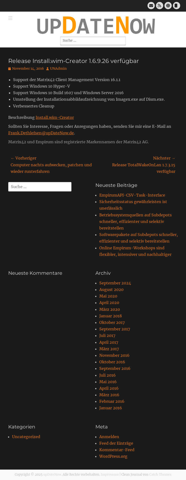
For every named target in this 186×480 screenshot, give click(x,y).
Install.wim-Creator (55, 117)
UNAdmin (58, 68)
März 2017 (109, 348)
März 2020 (109, 309)
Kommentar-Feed (116, 449)
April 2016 (109, 388)
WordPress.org (113, 456)
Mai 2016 (108, 381)
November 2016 (114, 355)
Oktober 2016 (112, 361)
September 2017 (114, 329)
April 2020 (109, 302)
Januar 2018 (110, 315)
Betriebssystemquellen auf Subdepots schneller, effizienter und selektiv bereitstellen (135, 221)
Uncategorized (26, 436)
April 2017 (108, 342)
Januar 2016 (110, 407)
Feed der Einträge (116, 443)
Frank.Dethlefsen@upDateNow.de (41, 132)
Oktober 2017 (112, 322)
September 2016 (115, 368)
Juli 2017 (107, 335)
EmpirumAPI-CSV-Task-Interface (132, 195)
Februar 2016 (111, 401)
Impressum (110, 474)
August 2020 (111, 289)
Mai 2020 (108, 296)
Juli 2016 (107, 375)
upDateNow (52, 474)
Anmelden (109, 436)
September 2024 (115, 283)
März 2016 (109, 394)
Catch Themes (160, 474)
